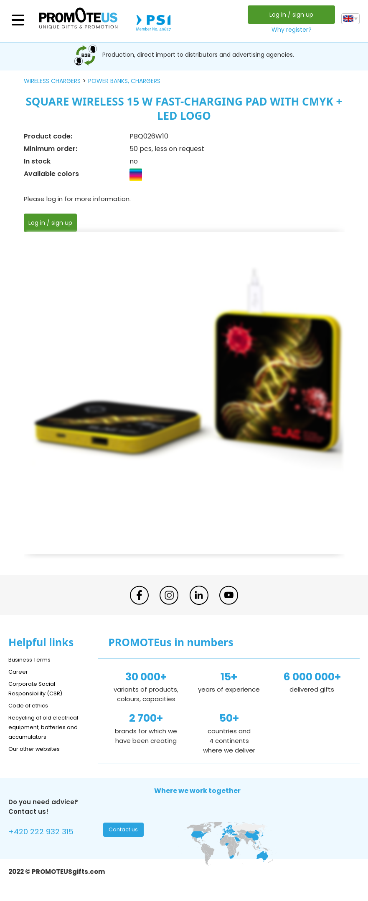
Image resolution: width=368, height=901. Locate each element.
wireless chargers (52, 81)
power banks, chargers (124, 81)
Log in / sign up (289, 14)
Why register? (289, 29)
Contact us (124, 832)
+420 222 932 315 (45, 832)
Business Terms (32, 659)
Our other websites (38, 748)
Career (19, 671)
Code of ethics (31, 705)
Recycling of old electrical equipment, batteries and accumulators (48, 727)
